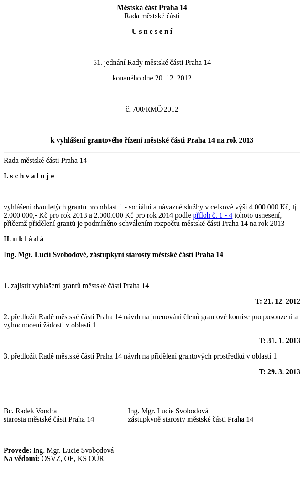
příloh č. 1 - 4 (213, 215)
